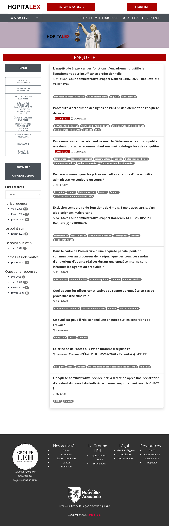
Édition (66, 450)
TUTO (125, 18)
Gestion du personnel (23, 89)
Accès (71, 366)
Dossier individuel (128, 308)
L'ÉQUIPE (138, 18)
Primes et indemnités (23, 81)
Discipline (59, 192)
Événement (66, 466)
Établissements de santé (67, 129)
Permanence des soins (66, 125)
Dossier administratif (93, 308)
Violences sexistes (88, 163)
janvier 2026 (20, 219)
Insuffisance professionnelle (69, 96)
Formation (66, 454)
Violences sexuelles (64, 163)
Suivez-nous (99, 463)
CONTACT (153, 18)
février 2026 (20, 214)
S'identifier (141, 6)
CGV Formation (126, 458)
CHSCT (72, 337)
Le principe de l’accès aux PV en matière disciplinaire (91, 349)
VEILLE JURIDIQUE (106, 18)
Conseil (66, 462)
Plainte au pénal (86, 192)
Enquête (114, 96)
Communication (78, 279)
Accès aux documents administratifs (73, 196)
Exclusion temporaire (100, 235)
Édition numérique (66, 458)
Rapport (114, 192)
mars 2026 (19, 208)
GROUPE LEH (20, 17)
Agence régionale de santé (95, 125)
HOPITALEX (85, 18)
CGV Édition (126, 454)
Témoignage (121, 235)
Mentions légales (126, 450)
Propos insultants (63, 239)
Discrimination (102, 159)
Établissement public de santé (128, 125)
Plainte (71, 192)
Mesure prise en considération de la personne (112, 366)
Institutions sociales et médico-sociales (23, 127)
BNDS (152, 450)
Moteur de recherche (71, 6)
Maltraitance (61, 235)
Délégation (60, 337)
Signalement (61, 159)
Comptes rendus (131, 279)
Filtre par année (14, 186)
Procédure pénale (99, 279)
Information (60, 279)
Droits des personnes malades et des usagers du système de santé (23, 108)
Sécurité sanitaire (23, 151)
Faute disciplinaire (97, 96)
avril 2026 (18, 276)
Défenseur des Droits (136, 159)
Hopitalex (152, 462)
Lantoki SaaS (94, 514)
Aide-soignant (78, 235)
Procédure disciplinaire (66, 308)
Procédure (23, 143)
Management (129, 96)
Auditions (145, 366)
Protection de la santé (23, 97)
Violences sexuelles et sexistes (117, 163)
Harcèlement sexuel (81, 159)
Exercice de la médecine (23, 135)
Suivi (97, 129)
